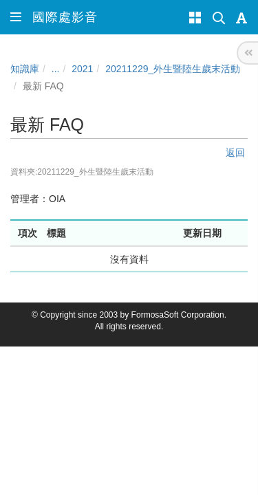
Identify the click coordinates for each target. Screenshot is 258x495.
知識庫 (24, 68)
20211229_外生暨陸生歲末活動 (172, 68)
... (56, 68)
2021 (82, 68)
